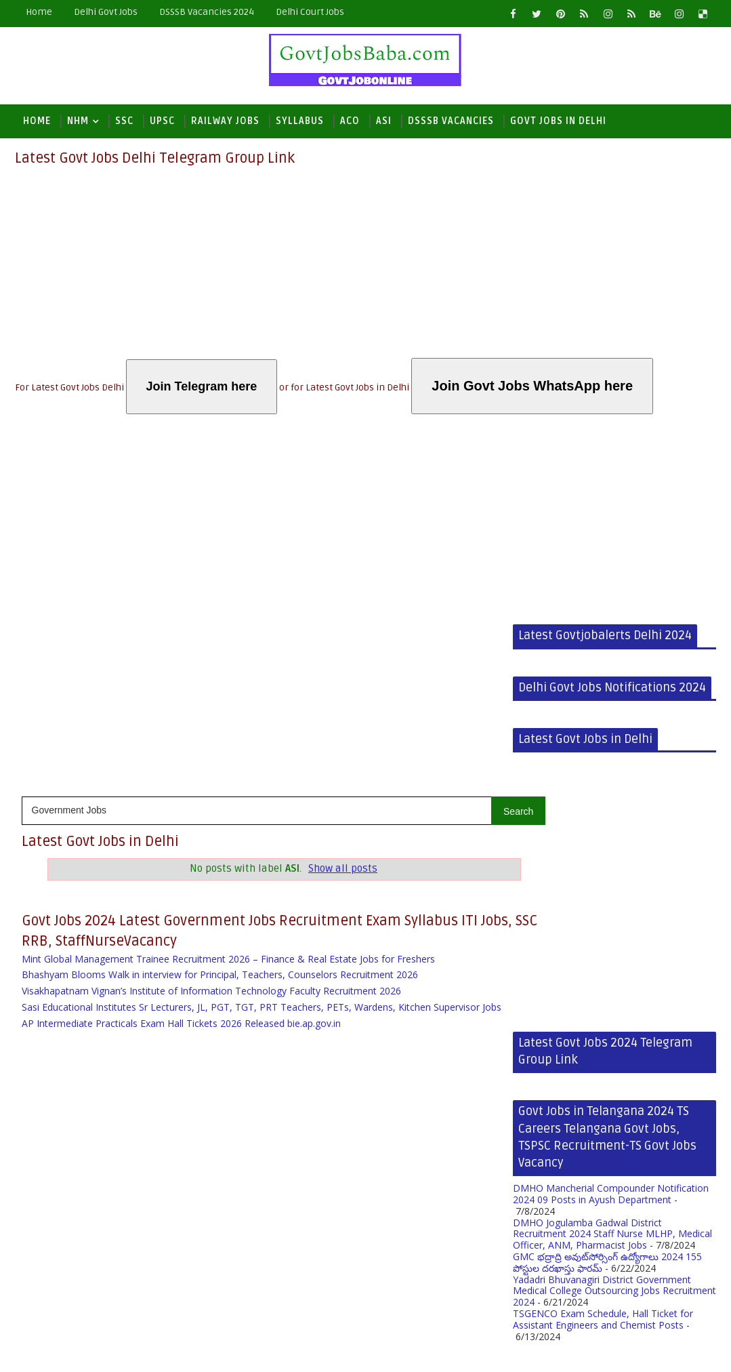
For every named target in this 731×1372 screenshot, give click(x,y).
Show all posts (319, 503)
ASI (384, 121)
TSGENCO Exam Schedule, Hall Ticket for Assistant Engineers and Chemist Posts (400, 974)
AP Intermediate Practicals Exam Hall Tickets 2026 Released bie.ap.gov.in (181, 678)
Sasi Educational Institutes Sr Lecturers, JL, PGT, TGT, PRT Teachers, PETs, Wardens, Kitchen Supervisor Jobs (251, 656)
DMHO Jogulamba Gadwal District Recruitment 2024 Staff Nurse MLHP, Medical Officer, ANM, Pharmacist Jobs (409, 889)
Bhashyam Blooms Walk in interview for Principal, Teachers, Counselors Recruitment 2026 (220, 618)
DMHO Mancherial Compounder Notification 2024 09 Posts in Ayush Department (407, 848)
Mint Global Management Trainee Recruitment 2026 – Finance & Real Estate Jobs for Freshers (228, 602)
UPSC (162, 121)
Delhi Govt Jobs (106, 12)
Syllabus (300, 121)
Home (39, 12)
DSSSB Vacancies (451, 121)
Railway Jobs (225, 121)
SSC (124, 121)
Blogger (232, 1351)
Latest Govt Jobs (103, 1351)
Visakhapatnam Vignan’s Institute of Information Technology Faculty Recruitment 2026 (211, 634)
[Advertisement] (366, 263)
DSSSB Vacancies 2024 (206, 12)
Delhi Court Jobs (310, 12)
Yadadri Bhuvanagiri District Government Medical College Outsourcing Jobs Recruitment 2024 (411, 946)
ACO (350, 121)
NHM (78, 121)
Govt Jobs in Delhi (558, 121)
